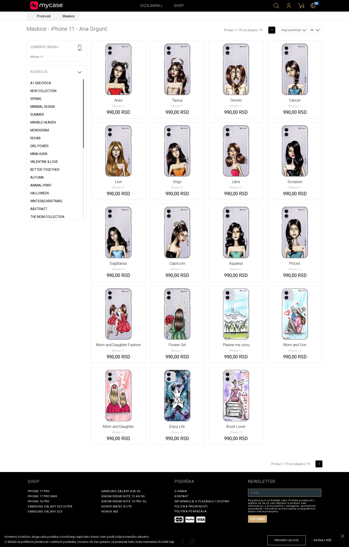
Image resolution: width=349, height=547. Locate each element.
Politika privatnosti (191, 506)
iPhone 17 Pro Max (42, 496)
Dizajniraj (151, 5)
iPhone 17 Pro (39, 491)
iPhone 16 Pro (39, 501)
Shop (179, 5)
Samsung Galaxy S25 (45, 511)
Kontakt (181, 496)
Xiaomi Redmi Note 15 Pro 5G (124, 501)
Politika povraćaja (190, 511)
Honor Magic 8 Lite (116, 506)
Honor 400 (109, 511)
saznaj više (322, 540)
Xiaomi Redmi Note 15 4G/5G (123, 496)
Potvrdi (257, 519)
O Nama (180, 491)
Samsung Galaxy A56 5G (121, 491)
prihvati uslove (287, 540)
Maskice (69, 16)
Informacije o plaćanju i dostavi (201, 501)
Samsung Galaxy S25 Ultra (50, 506)
